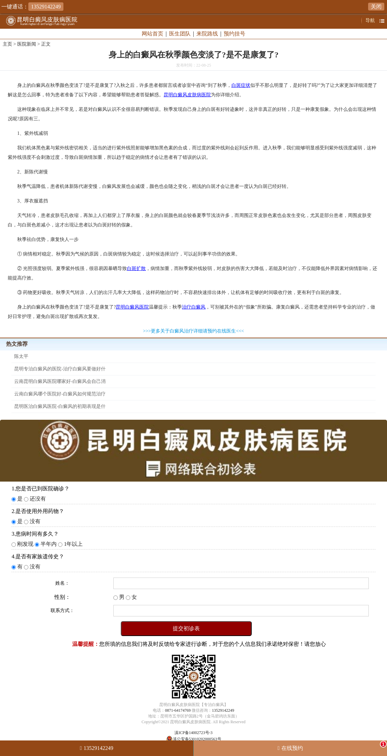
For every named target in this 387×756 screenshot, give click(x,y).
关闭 (376, 6)
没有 (35, 521)
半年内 (48, 544)
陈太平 (21, 356)
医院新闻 (26, 44)
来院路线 (207, 33)
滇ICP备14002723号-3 (193, 732)
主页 (7, 44)
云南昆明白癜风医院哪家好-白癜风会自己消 (60, 381)
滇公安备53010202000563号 (197, 739)
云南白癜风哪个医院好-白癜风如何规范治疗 (60, 393)
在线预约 (334, 746)
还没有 (38, 499)
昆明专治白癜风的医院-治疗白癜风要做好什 (60, 368)
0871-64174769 (178, 710)
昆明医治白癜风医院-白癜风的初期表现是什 (60, 406)
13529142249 (223, 710)
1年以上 (73, 544)
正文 (46, 44)
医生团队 (180, 33)
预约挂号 (234, 33)
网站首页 (152, 33)
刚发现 (25, 544)
